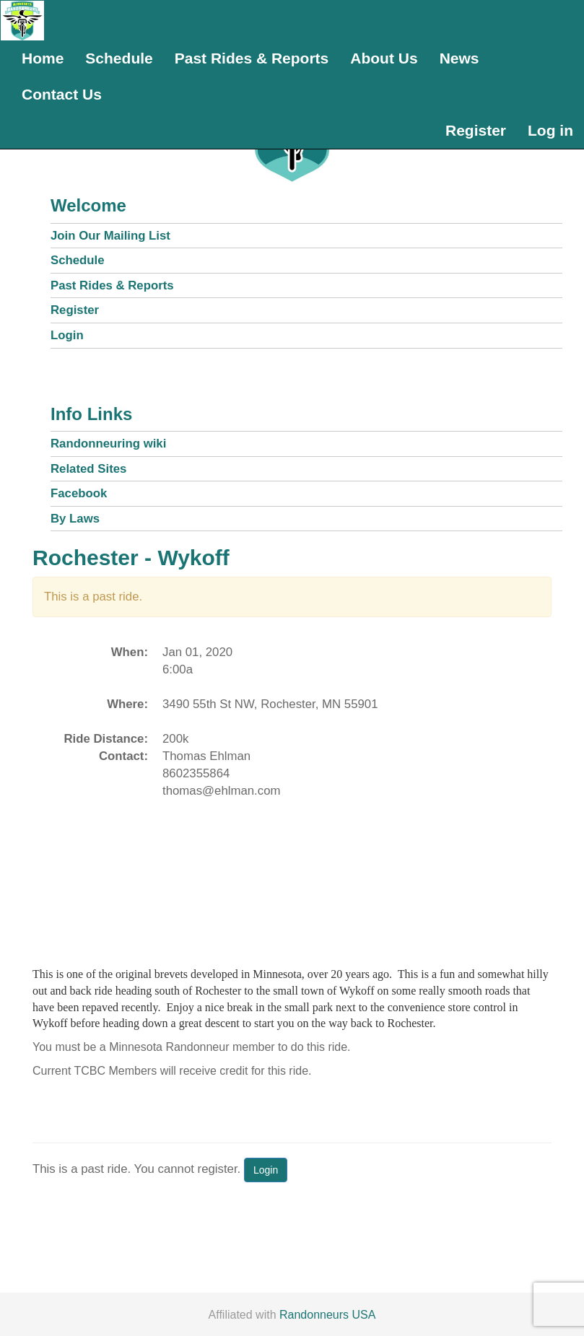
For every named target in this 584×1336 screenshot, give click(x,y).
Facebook (79, 493)
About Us (383, 58)
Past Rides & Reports (252, 58)
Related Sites (88, 469)
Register (475, 130)
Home (43, 58)
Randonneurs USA (327, 1315)
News (459, 58)
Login (67, 335)
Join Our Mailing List (110, 236)
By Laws (75, 518)
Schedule (118, 58)
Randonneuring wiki (108, 443)
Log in (550, 130)
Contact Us (62, 94)
